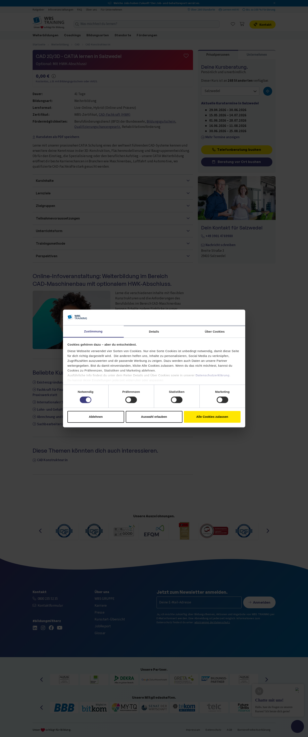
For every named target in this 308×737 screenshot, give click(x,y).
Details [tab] (154, 331)
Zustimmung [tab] (93, 331)
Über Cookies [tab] (215, 331)
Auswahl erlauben (154, 416)
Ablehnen (96, 416)
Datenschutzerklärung (213, 375)
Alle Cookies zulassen (212, 416)
